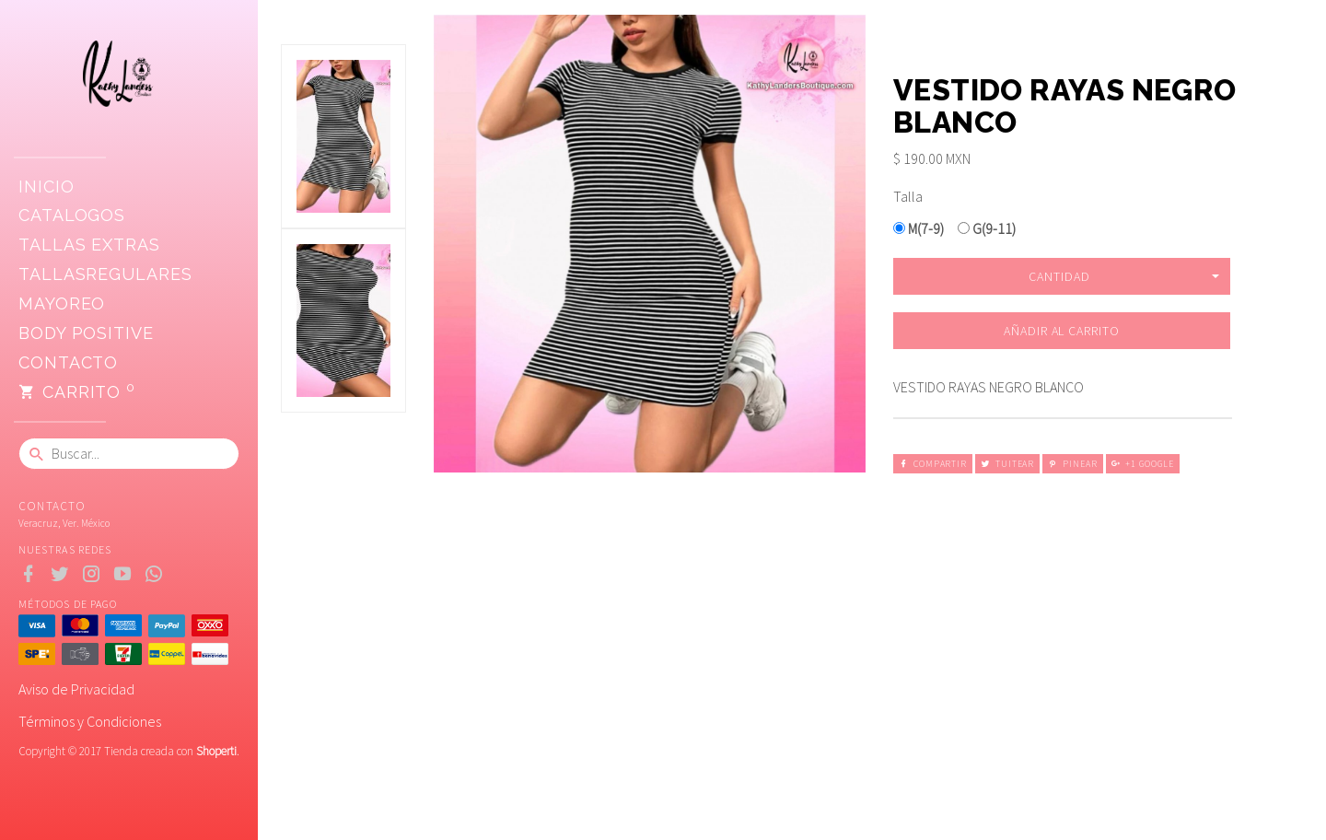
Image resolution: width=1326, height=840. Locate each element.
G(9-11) (987, 228)
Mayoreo (61, 303)
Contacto (68, 362)
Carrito (76, 392)
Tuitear (1007, 464)
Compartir (933, 464)
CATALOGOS (71, 215)
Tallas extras (89, 244)
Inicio (46, 186)
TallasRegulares (105, 274)
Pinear (1072, 464)
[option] (343, 136)
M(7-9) (918, 228)
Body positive (86, 333)
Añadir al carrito (1061, 330)
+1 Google (1142, 464)
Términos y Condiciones (89, 721)
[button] (1061, 276)
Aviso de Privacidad (76, 689)
